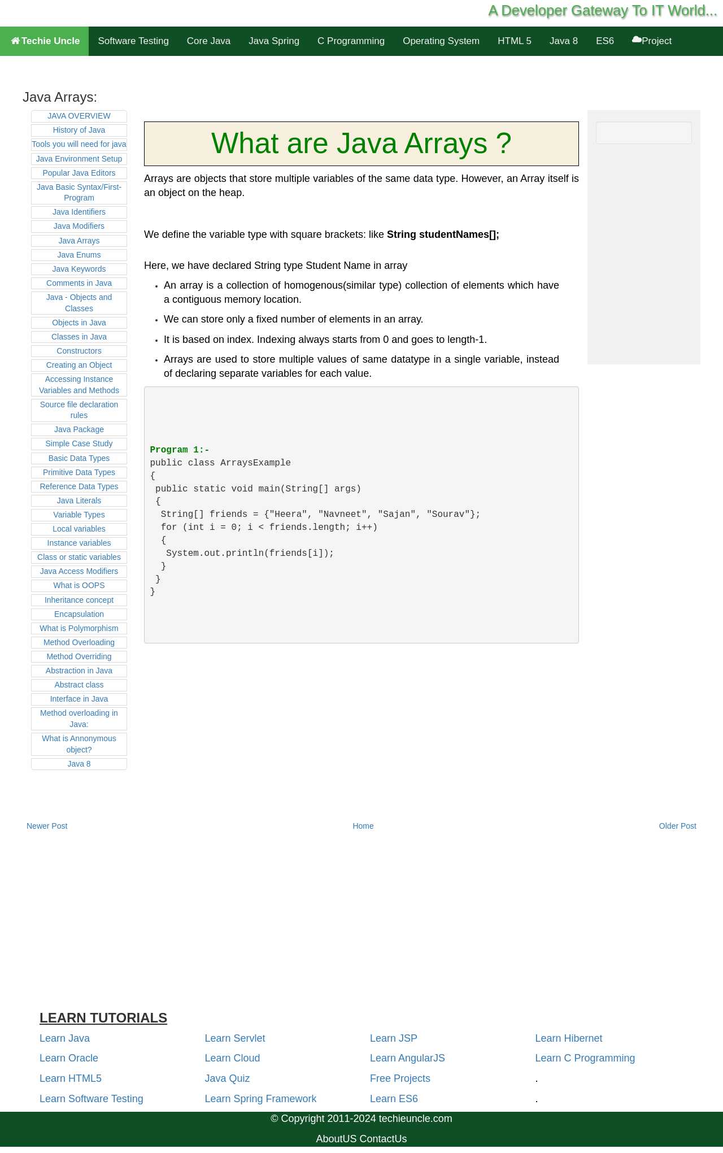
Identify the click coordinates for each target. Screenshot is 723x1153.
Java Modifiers (79, 225)
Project (652, 41)
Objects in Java (79, 322)
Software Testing (133, 41)
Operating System (441, 41)
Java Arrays (78, 240)
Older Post (677, 825)
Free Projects (400, 1078)
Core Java (208, 41)
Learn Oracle (69, 1058)
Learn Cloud (232, 1058)
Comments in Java (79, 283)
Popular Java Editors (78, 172)
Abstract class (78, 684)
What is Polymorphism (79, 628)
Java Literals (79, 500)
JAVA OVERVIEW (78, 115)
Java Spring (274, 41)
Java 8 (564, 41)
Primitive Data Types (79, 472)
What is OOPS (78, 585)
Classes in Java (79, 336)
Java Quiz (227, 1078)
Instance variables (79, 542)
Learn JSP (393, 1038)
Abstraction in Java (79, 670)
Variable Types (78, 514)
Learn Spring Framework (261, 1098)
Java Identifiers (79, 211)
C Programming (351, 41)
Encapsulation (79, 614)
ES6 (605, 41)
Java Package (79, 429)
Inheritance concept (79, 599)
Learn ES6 (394, 1098)
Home (362, 825)
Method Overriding (78, 656)
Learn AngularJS (407, 1058)
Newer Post (47, 825)
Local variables (79, 528)
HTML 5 (515, 41)
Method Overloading (79, 642)
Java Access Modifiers (79, 571)
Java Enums (79, 254)
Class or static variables (79, 557)
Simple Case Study (78, 443)
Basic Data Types (79, 458)
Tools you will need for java (79, 144)
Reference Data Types (79, 486)
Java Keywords (79, 268)
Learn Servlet (235, 1038)
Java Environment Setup (79, 158)
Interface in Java (79, 698)
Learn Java (65, 1038)
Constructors (78, 350)
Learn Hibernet (569, 1038)
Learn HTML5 (71, 1078)
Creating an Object (79, 364)
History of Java (79, 129)
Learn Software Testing (91, 1098)
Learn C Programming (585, 1058)
